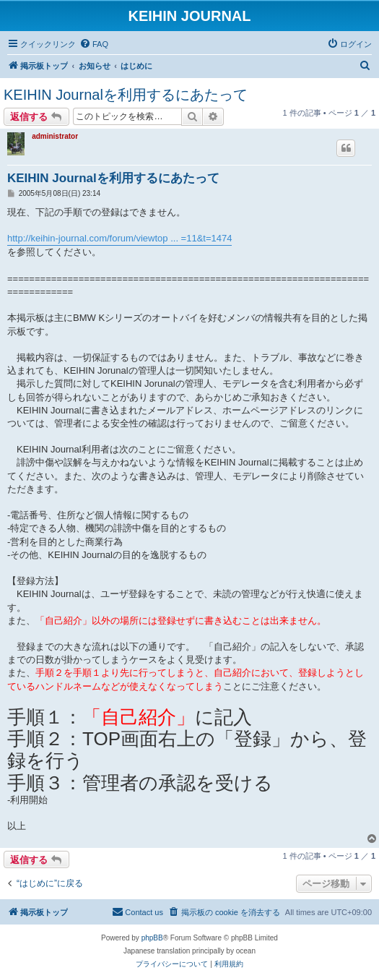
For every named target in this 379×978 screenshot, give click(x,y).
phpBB (152, 938)
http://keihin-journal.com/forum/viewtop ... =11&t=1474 (119, 238)
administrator (55, 136)
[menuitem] (93, 44)
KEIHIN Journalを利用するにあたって (126, 95)
